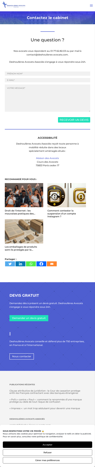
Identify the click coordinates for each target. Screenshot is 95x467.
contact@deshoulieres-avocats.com (47, 54)
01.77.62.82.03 (58, 51)
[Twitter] (10, 263)
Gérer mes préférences (47, 460)
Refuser (47, 452)
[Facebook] (41, 263)
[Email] (52, 263)
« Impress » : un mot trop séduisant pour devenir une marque (44, 408)
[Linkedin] (20, 263)
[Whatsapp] (31, 263)
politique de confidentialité (50, 436)
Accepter (47, 444)
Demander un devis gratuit (29, 318)
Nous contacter (21, 356)
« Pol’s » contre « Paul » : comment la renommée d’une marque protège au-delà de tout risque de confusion (45, 400)
